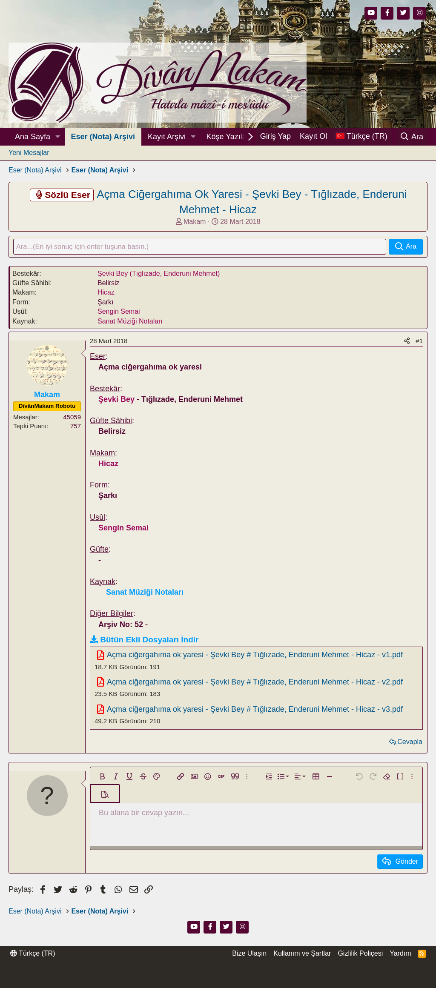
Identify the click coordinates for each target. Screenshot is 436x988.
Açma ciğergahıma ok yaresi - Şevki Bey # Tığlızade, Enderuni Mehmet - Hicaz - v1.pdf (255, 656)
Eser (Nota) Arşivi (103, 136)
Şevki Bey (116, 400)
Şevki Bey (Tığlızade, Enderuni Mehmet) (159, 274)
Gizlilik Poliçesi (360, 953)
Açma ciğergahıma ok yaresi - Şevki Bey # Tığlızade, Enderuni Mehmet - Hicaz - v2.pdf (255, 683)
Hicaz (106, 293)
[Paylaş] (407, 341)
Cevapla (409, 742)
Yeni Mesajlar (29, 152)
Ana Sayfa (32, 136)
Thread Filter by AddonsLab (218, 979)
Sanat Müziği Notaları (130, 322)
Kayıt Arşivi (167, 136)
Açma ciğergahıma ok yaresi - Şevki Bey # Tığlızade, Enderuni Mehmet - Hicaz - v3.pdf (255, 710)
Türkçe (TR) (32, 953)
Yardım (400, 953)
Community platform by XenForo (217, 971)
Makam (195, 221)
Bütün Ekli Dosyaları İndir (149, 640)
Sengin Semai (119, 312)
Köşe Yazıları (228, 136)
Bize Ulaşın (249, 953)
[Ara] (411, 137)
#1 (419, 341)
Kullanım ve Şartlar (302, 953)
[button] (58, 137)
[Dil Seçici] (361, 136)
